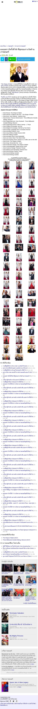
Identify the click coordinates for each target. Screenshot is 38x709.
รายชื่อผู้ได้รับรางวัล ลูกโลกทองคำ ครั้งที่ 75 (14, 370)
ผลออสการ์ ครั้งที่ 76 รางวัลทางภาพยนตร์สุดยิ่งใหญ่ (16, 507)
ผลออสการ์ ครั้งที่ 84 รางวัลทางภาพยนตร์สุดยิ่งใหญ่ (16, 422)
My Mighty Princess (16, 636)
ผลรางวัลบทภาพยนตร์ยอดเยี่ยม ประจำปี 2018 (15, 554)
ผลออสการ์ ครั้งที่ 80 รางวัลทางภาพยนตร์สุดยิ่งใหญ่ (16, 461)
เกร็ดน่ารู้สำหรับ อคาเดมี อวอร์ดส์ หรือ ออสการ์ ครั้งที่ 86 (18, 407)
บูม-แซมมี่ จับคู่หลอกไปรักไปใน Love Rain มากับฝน (17, 556)
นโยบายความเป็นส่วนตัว (7, 703)
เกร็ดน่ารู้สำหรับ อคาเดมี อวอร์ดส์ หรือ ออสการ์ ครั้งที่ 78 (18, 484)
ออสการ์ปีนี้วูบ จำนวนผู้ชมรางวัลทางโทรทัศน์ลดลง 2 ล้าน (18, 489)
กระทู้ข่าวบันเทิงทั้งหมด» (29, 603)
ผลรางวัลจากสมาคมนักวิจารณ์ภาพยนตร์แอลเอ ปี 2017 (17, 372)
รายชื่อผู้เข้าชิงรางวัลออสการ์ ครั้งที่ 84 (13, 430)
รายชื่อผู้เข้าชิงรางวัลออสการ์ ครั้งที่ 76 (13, 514)
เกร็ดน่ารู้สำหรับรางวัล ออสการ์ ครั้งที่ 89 (13, 379)
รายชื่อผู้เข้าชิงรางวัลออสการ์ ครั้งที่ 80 (13, 468)
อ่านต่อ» (32, 664)
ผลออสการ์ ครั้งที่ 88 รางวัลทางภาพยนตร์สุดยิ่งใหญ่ (16, 384)
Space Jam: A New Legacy (19, 682)
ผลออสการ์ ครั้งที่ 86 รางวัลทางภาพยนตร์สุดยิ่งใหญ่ (16, 403)
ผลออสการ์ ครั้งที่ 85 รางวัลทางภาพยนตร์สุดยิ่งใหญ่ (16, 412)
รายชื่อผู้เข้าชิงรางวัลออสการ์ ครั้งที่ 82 (13, 445)
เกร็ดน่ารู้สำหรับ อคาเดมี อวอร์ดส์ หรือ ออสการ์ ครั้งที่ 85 (18, 416)
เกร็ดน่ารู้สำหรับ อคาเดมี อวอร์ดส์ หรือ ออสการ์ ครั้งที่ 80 (18, 464)
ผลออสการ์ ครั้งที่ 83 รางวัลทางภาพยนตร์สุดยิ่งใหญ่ (16, 432)
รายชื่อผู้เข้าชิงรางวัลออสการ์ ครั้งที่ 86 (13, 410)
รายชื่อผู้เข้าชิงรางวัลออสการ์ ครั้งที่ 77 (13, 501)
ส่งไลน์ (12, 59)
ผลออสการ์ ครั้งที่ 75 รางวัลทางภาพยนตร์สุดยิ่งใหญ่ (16, 516)
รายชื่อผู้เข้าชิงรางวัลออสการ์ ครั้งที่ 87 (13, 401)
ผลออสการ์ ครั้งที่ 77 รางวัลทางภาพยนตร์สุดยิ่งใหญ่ (16, 493)
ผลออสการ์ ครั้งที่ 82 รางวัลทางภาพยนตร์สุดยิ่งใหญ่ (16, 441)
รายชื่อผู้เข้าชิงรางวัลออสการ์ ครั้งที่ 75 (13, 520)
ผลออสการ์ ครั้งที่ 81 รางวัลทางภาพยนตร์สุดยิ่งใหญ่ (16, 451)
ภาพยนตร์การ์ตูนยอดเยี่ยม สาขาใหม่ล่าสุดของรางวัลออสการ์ (19, 530)
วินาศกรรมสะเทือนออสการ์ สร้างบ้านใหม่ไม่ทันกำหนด (17, 526)
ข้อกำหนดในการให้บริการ (22, 703)
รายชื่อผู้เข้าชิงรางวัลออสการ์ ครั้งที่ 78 (13, 487)
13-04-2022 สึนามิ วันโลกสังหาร (21, 624)
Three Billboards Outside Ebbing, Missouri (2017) (16, 540)
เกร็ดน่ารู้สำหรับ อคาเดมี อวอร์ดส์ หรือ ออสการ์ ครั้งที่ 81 (18, 455)
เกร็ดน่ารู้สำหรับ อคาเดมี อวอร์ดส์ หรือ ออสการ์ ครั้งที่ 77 (18, 497)
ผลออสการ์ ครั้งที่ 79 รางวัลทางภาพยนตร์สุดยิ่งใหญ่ (16, 470)
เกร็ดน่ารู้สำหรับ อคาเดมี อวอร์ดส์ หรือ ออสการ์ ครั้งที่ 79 (18, 474)
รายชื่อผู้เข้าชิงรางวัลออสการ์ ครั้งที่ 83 (13, 439)
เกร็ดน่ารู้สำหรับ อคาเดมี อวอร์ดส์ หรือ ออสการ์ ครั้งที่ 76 (18, 510)
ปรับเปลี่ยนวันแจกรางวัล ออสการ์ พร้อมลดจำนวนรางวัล (18, 522)
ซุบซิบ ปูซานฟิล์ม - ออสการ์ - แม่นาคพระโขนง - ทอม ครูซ (18, 503)
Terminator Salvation (17, 613)
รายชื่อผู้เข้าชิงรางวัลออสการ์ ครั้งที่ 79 (13, 478)
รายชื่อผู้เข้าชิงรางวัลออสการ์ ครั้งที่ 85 (13, 420)
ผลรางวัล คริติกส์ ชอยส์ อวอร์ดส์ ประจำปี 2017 (15, 368)
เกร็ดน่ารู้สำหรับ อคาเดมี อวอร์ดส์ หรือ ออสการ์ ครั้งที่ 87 (18, 397)
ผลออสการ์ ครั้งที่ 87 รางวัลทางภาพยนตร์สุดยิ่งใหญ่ (16, 393)
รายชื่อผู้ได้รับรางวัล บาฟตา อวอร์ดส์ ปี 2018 (15, 366)
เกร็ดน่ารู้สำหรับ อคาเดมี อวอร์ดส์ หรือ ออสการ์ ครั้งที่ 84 (18, 426)
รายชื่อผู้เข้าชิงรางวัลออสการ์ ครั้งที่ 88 (13, 391)
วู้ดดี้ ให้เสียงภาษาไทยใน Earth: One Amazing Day (16, 546)
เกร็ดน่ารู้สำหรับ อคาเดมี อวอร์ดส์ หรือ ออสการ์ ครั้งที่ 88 (18, 387)
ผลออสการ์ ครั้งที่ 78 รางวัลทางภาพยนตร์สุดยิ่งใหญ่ (16, 480)
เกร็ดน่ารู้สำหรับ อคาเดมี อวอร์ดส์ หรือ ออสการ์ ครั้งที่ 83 (18, 435)
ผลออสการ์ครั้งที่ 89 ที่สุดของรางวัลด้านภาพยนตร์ (16, 376)
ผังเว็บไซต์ (32, 703)
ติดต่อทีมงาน (3, 705)
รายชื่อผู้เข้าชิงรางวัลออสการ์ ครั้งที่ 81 (13, 458)
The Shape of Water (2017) (10, 538)
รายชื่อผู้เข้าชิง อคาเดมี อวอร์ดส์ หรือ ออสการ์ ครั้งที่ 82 (17, 447)
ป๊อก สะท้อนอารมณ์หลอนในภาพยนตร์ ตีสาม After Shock (18, 548)
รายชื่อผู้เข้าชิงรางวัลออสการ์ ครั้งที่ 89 (13, 382)
